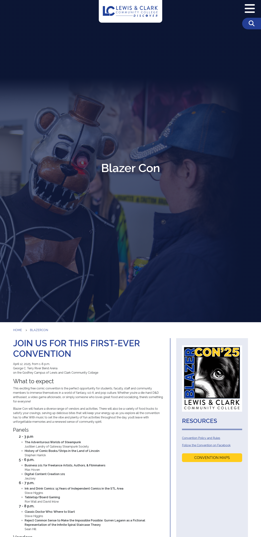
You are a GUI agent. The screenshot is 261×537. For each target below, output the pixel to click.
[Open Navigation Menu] (249, 9)
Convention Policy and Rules (201, 438)
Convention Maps (212, 457)
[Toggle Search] (251, 23)
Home (17, 330)
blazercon (39, 330)
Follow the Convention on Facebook (206, 445)
